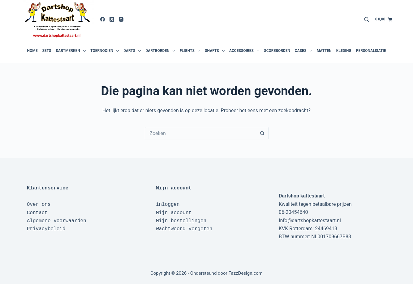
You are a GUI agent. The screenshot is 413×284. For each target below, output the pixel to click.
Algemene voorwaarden (56, 221)
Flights (191, 51)
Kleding (343, 51)
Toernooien (105, 51)
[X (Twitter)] (112, 19)
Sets (46, 51)
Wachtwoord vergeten (184, 229)
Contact (37, 213)
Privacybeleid (46, 229)
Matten (324, 51)
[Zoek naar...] (200, 133)
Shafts (215, 51)
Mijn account (173, 213)
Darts (132, 51)
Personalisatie (371, 51)
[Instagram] (121, 19)
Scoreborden (277, 51)
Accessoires (245, 51)
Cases (304, 51)
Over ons (39, 204)
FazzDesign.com (245, 273)
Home (32, 51)
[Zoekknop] (262, 133)
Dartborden (161, 51)
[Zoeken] (366, 19)
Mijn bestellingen (181, 221)
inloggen (168, 204)
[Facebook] (102, 19)
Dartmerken (71, 51)
